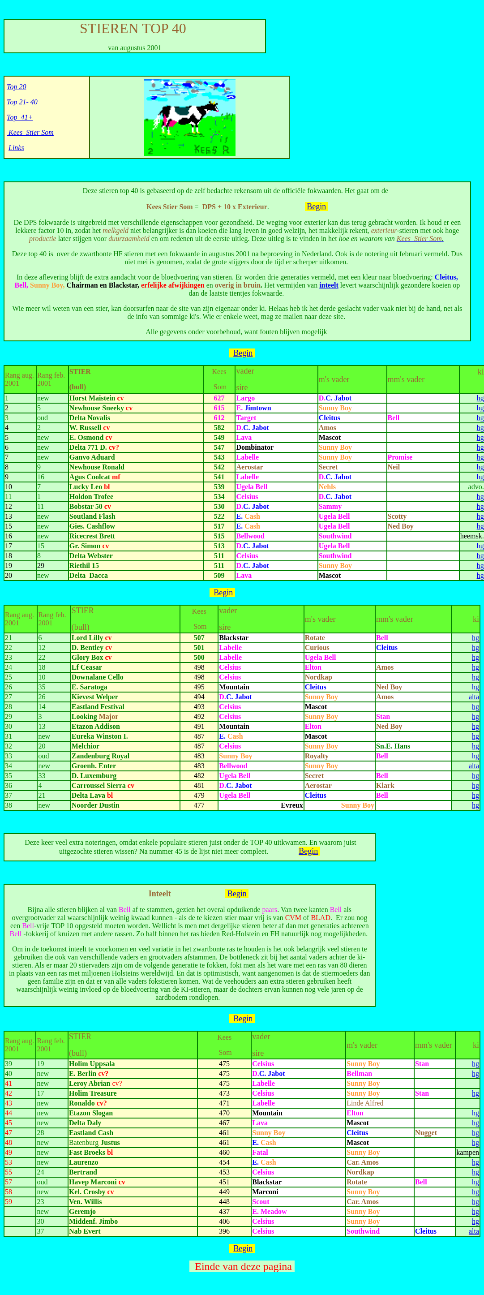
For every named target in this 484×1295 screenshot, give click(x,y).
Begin (316, 206)
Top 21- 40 (22, 102)
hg (480, 398)
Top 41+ (20, 117)
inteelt (328, 285)
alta (474, 697)
